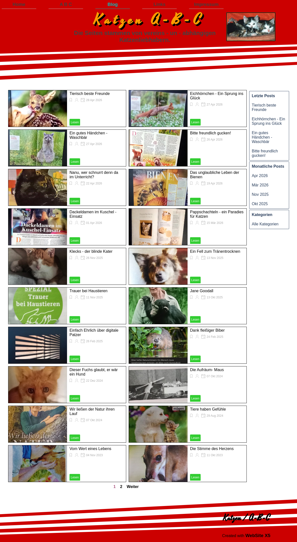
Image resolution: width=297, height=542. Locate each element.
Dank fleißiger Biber (207, 330)
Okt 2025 (260, 204)
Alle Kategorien (265, 224)
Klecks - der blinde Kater (91, 251)
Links (160, 4)
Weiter (133, 487)
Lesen (75, 122)
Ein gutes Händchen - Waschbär (262, 137)
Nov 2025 (260, 194)
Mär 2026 (260, 185)
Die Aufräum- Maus (207, 370)
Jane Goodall (201, 291)
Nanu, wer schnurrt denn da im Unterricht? (94, 174)
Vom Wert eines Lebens (90, 449)
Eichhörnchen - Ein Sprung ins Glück (268, 121)
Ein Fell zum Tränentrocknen (215, 251)
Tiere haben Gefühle (208, 409)
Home (19, 4)
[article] (67, 108)
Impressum (206, 4)
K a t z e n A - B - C (147, 20)
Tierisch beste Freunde (90, 93)
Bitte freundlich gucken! (210, 133)
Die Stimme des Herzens (212, 449)
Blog (112, 4)
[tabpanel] (246, 535)
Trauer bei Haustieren (88, 291)
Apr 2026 (260, 176)
